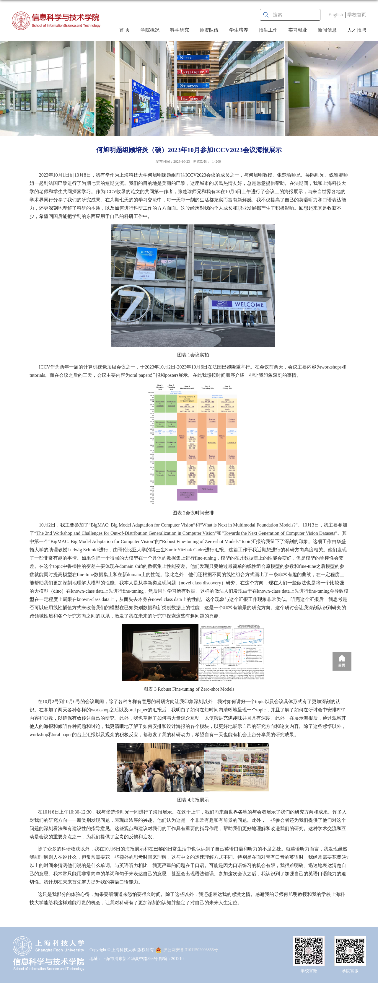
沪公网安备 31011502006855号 (187, 950)
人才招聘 (356, 29)
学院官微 (350, 971)
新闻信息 (327, 29)
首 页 (124, 29)
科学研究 (179, 29)
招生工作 (268, 29)
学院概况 (150, 29)
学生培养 (238, 29)
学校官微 (309, 971)
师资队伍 (209, 29)
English (335, 14)
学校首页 (356, 14)
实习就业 (297, 29)
